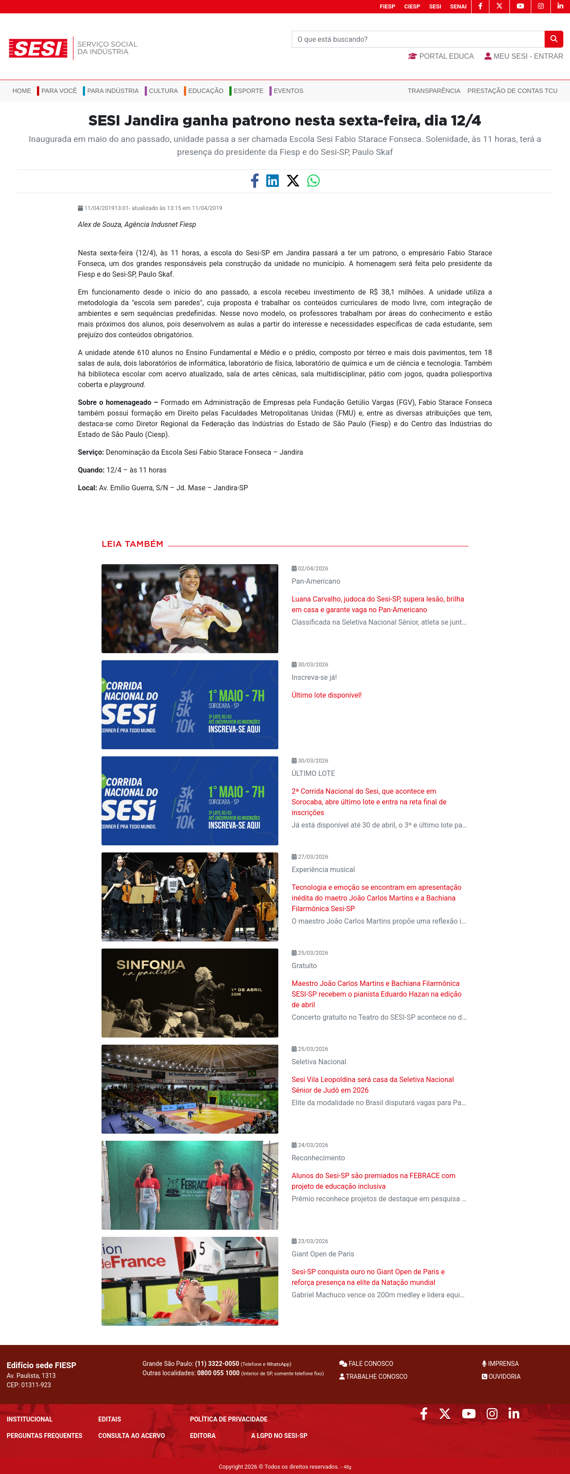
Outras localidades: (233, 1373)
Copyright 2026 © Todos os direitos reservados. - (285, 1466)
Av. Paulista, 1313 (31, 1375)
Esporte (249, 90)
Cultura (163, 90)
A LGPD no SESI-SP (279, 1435)
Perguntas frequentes (44, 1435)
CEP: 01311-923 (29, 1385)
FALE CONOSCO (366, 1363)
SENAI (458, 6)
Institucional (30, 1419)
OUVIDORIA (501, 1376)
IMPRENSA (500, 1363)
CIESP (412, 6)
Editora (203, 1435)
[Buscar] (418, 39)
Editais (109, 1419)
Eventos (289, 90)
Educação (206, 90)
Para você (59, 90)
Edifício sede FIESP (41, 1365)
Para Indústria (113, 90)
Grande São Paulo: (216, 1363)
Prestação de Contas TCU (513, 90)
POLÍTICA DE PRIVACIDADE (229, 1419)
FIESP (387, 6)
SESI (435, 6)
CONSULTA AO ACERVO (131, 1435)
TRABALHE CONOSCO (373, 1376)
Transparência (434, 90)
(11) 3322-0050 (217, 1363)
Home (21, 90)
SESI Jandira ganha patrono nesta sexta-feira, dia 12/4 (285, 121)
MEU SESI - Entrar (523, 56)
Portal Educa (441, 56)
